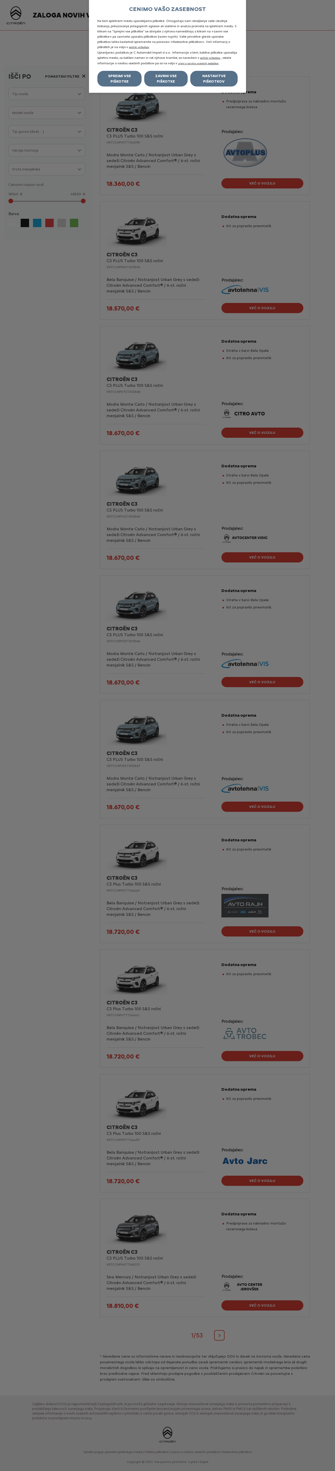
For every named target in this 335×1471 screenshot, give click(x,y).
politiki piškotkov (139, 47)
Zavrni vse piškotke (166, 79)
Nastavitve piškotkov (214, 79)
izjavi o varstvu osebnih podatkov (198, 63)
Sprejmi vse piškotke (119, 79)
